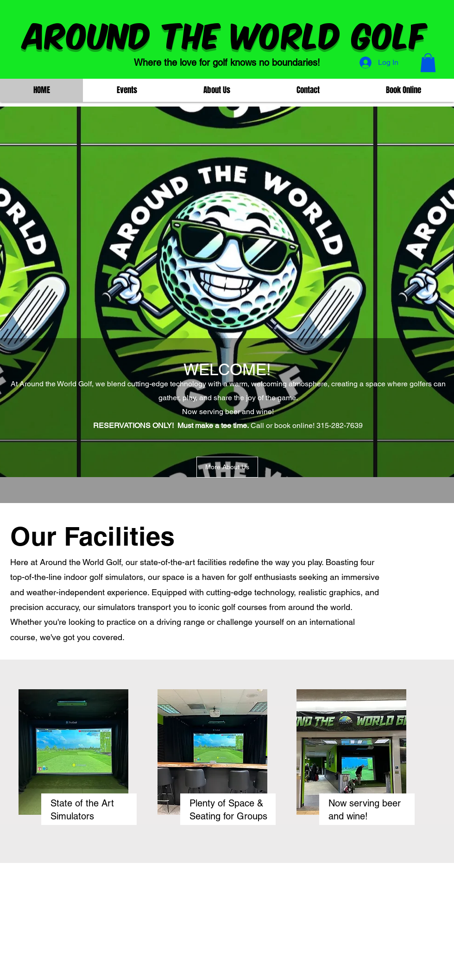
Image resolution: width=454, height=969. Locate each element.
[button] (428, 62)
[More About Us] (227, 467)
